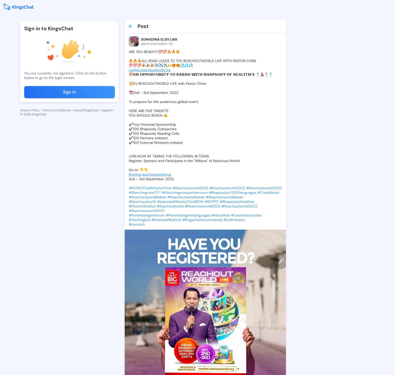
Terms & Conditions (57, 110)
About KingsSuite (86, 110)
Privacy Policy (30, 110)
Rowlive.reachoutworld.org (150, 174)
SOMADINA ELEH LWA (159, 39)
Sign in (69, 92)
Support (107, 110)
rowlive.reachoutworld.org (150, 70)
